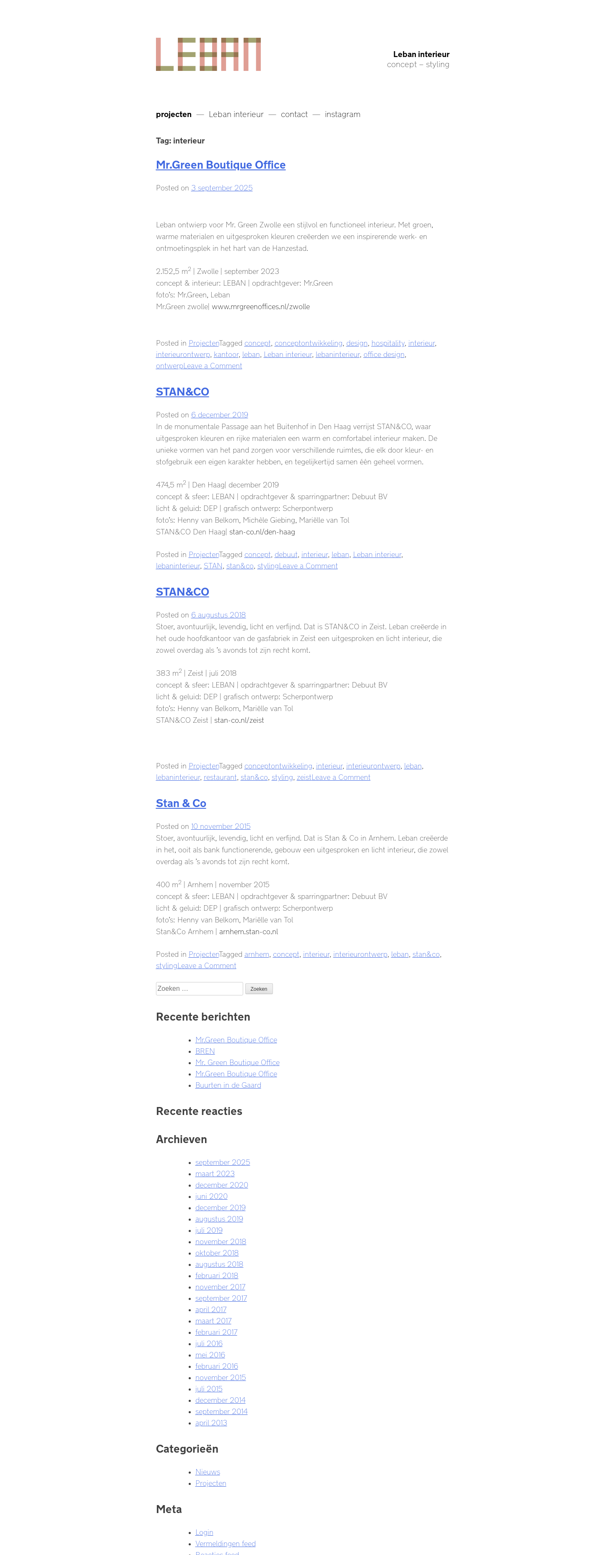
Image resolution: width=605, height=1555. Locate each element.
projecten (174, 113)
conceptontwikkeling (309, 342)
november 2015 (220, 1376)
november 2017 (220, 1286)
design (357, 342)
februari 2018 (217, 1274)
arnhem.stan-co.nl (248, 930)
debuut (286, 553)
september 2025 (222, 1161)
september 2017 (221, 1297)
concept (257, 342)
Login (204, 1531)
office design (384, 353)
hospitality (388, 342)
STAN (213, 565)
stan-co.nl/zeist (239, 719)
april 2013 (211, 1422)
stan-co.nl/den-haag (262, 531)
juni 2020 (211, 1195)
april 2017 (210, 1308)
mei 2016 (210, 1354)
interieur (421, 342)
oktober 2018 (217, 1252)
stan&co (240, 565)
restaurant (220, 776)
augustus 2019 (219, 1218)
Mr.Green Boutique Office (221, 163)
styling (268, 565)
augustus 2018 (219, 1263)
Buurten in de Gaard (228, 1084)
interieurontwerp (183, 353)
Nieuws (207, 1471)
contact (294, 113)
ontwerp (169, 364)
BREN (205, 1050)
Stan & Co (181, 801)
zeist (304, 776)
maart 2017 (213, 1320)
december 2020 (221, 1184)
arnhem (256, 953)
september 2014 (221, 1410)
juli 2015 (209, 1388)
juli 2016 (209, 1342)
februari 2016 (216, 1365)
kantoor (226, 353)
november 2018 (221, 1240)
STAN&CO (182, 390)
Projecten (204, 342)
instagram (343, 113)
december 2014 (220, 1399)
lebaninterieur (338, 353)
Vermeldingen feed (225, 1542)
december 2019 (220, 1206)
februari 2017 (216, 1331)
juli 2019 (209, 1229)
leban (251, 353)
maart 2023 (215, 1172)
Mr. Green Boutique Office (237, 1061)
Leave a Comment (212, 364)
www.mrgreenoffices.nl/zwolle (261, 305)
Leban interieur (421, 53)
